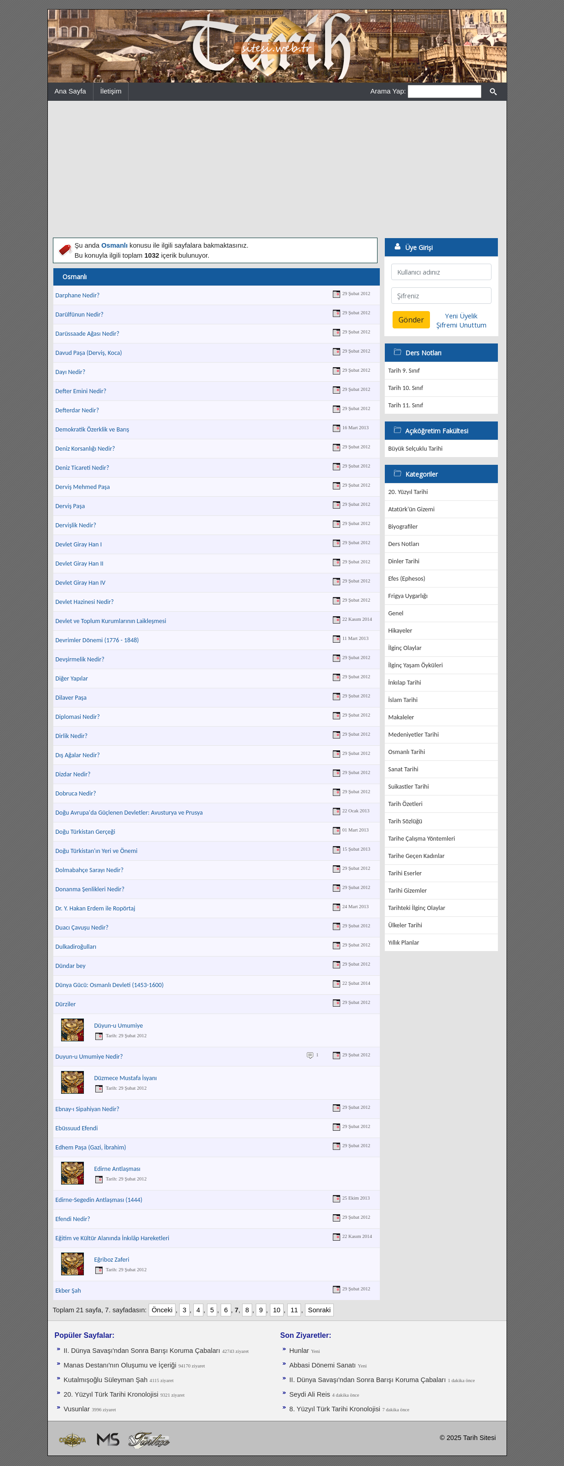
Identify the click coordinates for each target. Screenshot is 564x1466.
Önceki (162, 1310)
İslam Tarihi (403, 700)
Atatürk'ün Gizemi (411, 509)
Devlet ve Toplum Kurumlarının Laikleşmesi (111, 621)
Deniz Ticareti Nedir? (82, 468)
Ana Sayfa (70, 91)
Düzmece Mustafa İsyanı (125, 1078)
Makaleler (401, 717)
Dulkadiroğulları (76, 947)
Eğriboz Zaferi (111, 1259)
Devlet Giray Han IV (81, 583)
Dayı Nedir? (71, 372)
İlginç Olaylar (405, 648)
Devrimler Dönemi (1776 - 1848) (97, 640)
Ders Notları (403, 544)
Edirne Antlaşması (117, 1169)
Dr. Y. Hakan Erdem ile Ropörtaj (95, 908)
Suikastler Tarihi (408, 786)
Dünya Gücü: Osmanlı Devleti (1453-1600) (110, 985)
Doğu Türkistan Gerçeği (85, 832)
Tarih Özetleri (405, 804)
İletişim (111, 91)
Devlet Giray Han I (79, 544)
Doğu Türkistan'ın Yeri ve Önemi (97, 851)
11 (294, 1310)
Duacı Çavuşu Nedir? (82, 927)
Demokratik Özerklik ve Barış (92, 429)
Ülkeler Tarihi (405, 925)
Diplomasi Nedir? (78, 717)
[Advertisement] (277, 169)
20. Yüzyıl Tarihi (408, 492)
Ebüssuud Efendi (77, 1128)
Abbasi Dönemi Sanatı (323, 1365)
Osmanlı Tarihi (406, 752)
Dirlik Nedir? (72, 736)
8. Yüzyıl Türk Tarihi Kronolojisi (335, 1409)
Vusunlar (77, 1409)
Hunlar (299, 1350)
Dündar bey (71, 966)
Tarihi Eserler (405, 873)
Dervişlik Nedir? (76, 525)
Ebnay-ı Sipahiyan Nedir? (87, 1109)
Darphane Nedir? (78, 295)
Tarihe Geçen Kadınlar (416, 856)
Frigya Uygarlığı (408, 596)
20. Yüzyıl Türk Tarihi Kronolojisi (111, 1394)
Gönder (411, 320)
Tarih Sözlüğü (405, 821)
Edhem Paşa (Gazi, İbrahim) (91, 1147)
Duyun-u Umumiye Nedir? (89, 1057)
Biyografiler (403, 526)
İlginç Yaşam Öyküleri (415, 665)
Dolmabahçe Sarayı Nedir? (90, 870)
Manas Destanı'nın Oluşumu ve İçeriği (120, 1365)
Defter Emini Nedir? (81, 391)
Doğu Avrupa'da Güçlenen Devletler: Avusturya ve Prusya (129, 812)
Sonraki (319, 1310)
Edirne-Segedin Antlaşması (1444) (99, 1200)
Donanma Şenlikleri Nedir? (90, 889)
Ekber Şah (68, 1290)
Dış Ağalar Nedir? (78, 755)
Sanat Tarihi (403, 769)
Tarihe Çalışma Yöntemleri (421, 838)
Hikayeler (400, 630)
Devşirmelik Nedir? (80, 659)
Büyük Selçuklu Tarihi (415, 448)
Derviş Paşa (70, 506)
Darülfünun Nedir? (80, 314)
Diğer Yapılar (72, 678)
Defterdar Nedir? (77, 410)
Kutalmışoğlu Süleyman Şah (106, 1379)
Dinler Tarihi (404, 561)
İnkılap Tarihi (404, 682)
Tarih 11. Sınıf (405, 405)
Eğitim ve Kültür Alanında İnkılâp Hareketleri (113, 1238)
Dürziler (66, 1004)
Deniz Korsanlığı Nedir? (85, 448)
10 (276, 1310)
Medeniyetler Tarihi (413, 734)
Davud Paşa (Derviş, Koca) (89, 353)
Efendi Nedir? (73, 1219)
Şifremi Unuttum (461, 324)
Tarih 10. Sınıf (405, 388)
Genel (396, 613)
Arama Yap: (388, 91)
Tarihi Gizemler (407, 890)
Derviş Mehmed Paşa (83, 487)
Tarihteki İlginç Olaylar (416, 908)
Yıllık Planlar (403, 942)
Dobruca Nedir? (76, 793)
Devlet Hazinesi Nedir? (85, 602)
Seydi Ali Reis (310, 1394)
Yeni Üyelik (461, 315)
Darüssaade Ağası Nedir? (87, 334)
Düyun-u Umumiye (118, 1025)
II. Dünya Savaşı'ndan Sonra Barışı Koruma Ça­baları (142, 1350)
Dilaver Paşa (71, 698)
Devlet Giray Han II (79, 563)
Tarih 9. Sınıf (404, 370)
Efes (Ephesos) (406, 578)
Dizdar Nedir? (73, 774)
